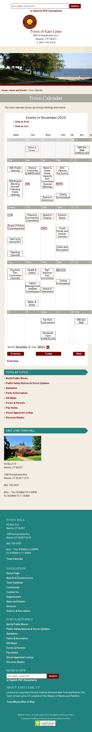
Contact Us (12, 592)
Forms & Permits (15, 403)
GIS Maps (11, 398)
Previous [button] (16, 353)
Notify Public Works (17, 378)
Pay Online (12, 407)
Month (11, 347)
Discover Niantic (15, 417)
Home (5, 90)
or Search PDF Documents (46, 10)
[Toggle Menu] (88, 49)
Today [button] (48, 353)
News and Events (18, 90)
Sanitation (11, 388)
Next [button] (78, 353)
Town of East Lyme (46, 31)
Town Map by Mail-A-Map (20, 701)
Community (12, 587)
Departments (13, 596)
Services (11, 606)
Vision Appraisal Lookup (19, 412)
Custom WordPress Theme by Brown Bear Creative (45, 718)
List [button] (21, 126)
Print (12, 361)
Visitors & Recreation (18, 611)
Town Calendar (14, 559)
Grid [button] (22, 121)
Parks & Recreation (16, 393)
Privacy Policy (67, 714)
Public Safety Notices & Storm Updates (27, 383)
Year (33, 347)
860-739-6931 (47, 42)
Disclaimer (54, 714)
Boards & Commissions (19, 578)
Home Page (12, 573)
